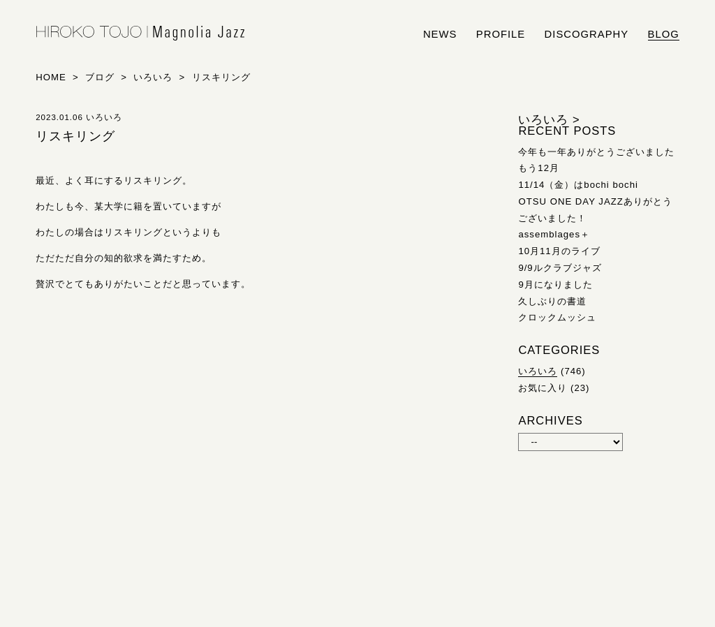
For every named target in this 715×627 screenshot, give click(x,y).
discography (587, 34)
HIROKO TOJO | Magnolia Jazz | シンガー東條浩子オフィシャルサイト (140, 33)
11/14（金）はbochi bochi (578, 184)
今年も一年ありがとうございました (596, 152)
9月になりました (555, 284)
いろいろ (537, 371)
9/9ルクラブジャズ (559, 268)
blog (663, 34)
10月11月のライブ (559, 251)
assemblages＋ (554, 234)
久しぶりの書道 (552, 301)
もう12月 (538, 168)
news (440, 34)
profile (500, 34)
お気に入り (542, 388)
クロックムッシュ (557, 317)
